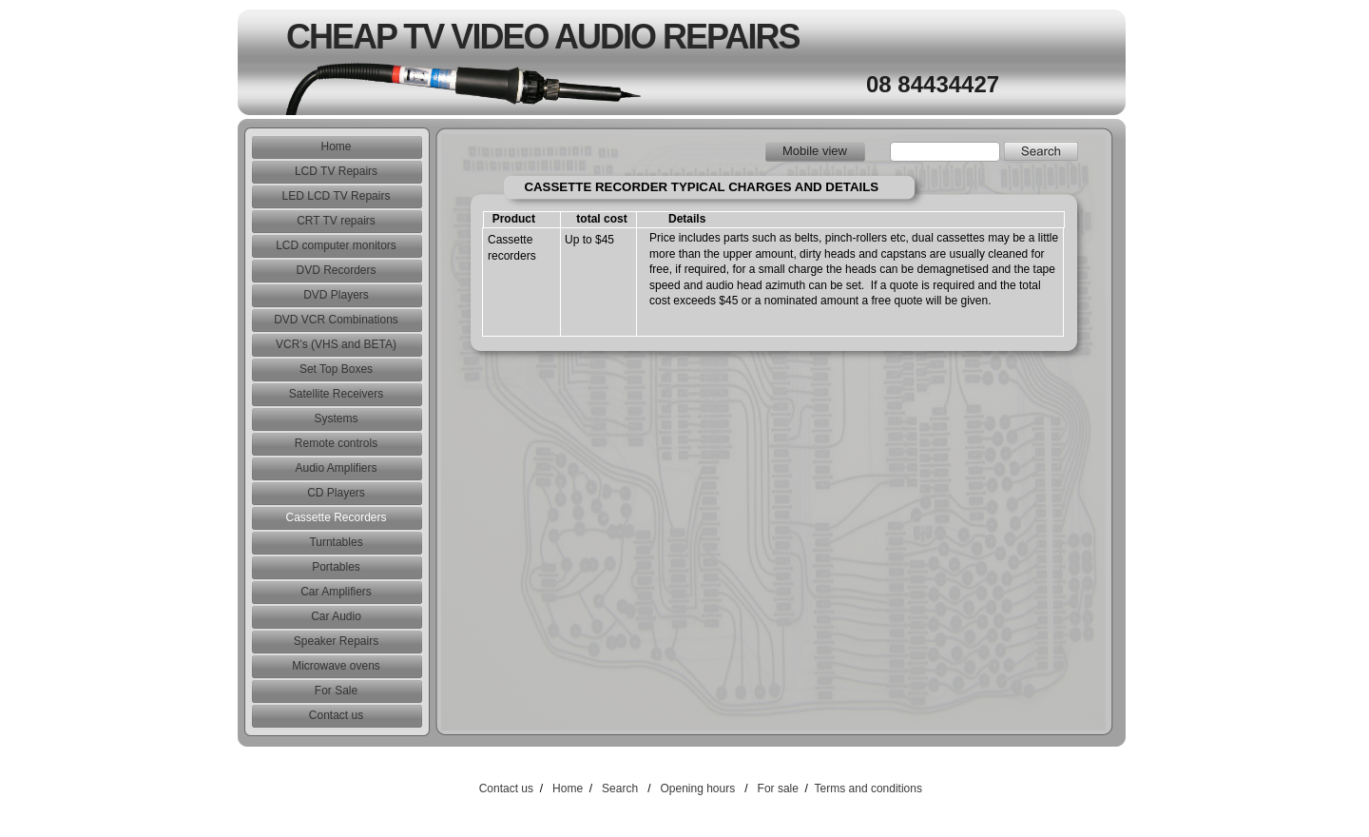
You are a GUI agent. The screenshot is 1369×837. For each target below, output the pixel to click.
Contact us (506, 788)
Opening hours (697, 788)
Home (567, 788)
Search (620, 788)
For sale (778, 788)
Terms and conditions (868, 788)
